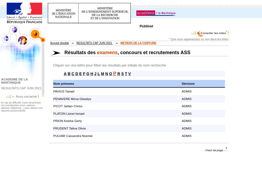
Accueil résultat (59, 43)
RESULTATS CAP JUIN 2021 (95, 43)
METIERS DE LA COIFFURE (139, 43)
